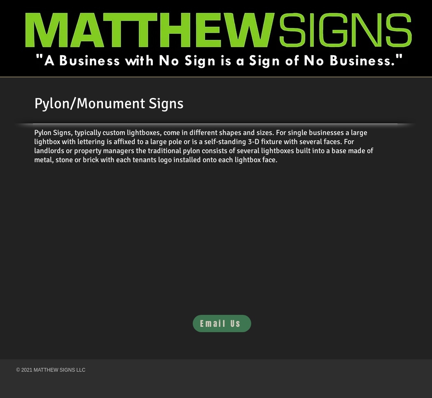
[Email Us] (222, 323)
